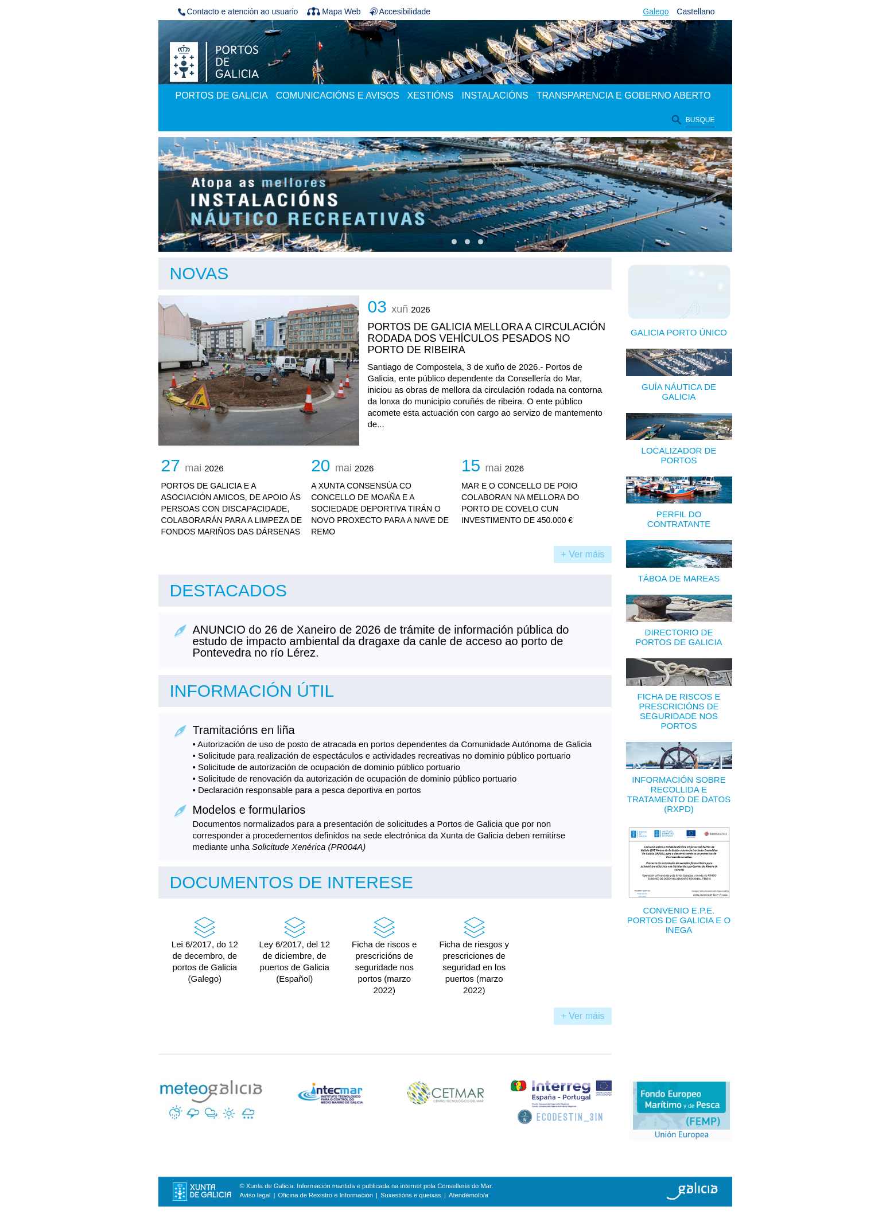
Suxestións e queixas (410, 1195)
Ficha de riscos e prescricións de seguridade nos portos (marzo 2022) (384, 955)
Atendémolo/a (468, 1195)
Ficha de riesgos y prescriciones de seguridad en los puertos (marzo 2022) (474, 955)
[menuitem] (222, 96)
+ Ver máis (582, 554)
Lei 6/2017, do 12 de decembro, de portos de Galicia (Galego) (205, 949)
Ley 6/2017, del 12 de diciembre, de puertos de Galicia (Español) (294, 949)
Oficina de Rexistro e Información (325, 1195)
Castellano (695, 11)
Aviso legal (255, 1195)
